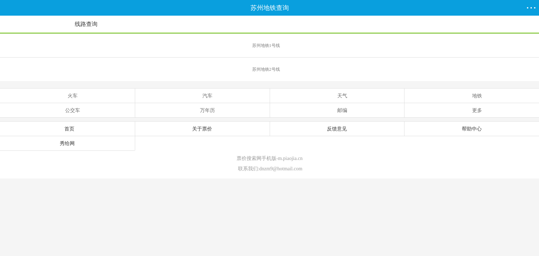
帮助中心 (472, 129)
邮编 (337, 110)
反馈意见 (337, 129)
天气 (337, 95)
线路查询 (86, 24)
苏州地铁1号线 (394, 42)
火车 (67, 95)
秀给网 (67, 143)
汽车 (202, 95)
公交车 (67, 110)
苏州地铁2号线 (394, 66)
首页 (67, 129)
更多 (471, 110)
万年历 (202, 110)
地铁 (471, 95)
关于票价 (202, 129)
